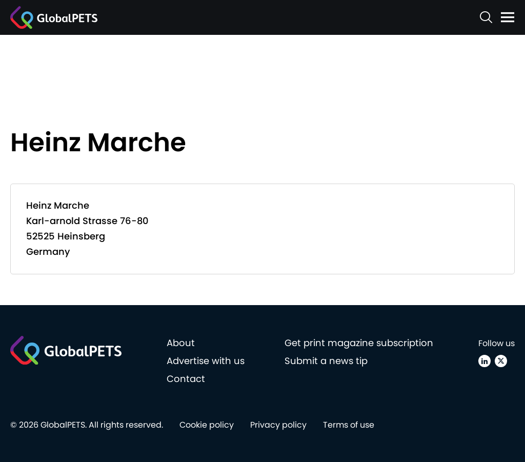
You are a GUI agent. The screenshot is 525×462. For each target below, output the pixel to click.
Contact (186, 378)
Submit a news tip (326, 360)
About (181, 342)
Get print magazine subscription (359, 342)
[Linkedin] (484, 361)
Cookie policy (206, 425)
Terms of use (348, 425)
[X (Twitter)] (501, 361)
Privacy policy (278, 425)
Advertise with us (206, 360)
